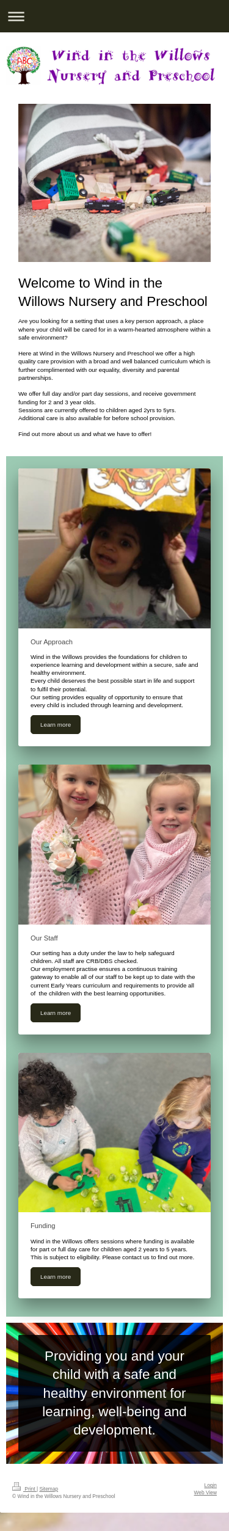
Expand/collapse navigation (114, 16)
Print (24, 1489)
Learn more (55, 724)
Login (211, 1485)
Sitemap (48, 1489)
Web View (205, 1492)
